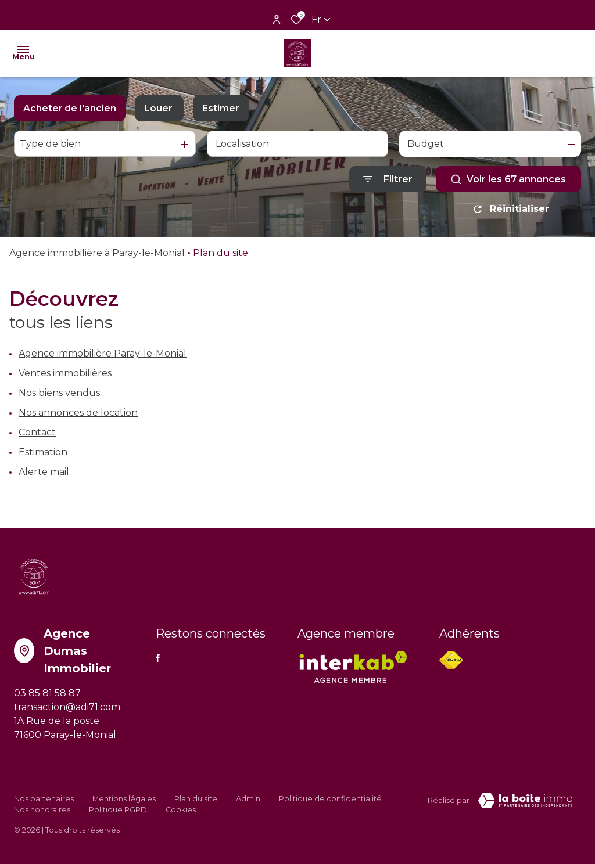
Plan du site (195, 798)
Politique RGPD (118, 809)
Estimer (220, 108)
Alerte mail (44, 471)
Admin (248, 798)
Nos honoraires (42, 809)
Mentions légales (124, 798)
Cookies (181, 809)
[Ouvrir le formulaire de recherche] (387, 179)
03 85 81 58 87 (47, 693)
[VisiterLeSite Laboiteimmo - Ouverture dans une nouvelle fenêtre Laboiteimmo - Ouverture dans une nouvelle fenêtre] (525, 800)
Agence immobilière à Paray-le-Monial (97, 252)
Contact (37, 432)
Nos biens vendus (59, 392)
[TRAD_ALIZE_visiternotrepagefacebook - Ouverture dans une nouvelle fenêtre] (158, 658)
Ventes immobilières (65, 373)
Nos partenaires (44, 798)
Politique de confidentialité (330, 798)
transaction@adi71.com (67, 706)
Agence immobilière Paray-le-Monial (103, 353)
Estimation (43, 452)
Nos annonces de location (78, 412)
